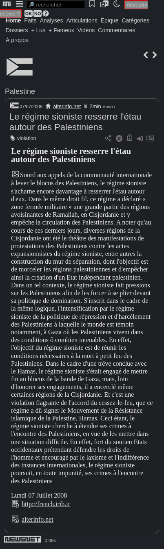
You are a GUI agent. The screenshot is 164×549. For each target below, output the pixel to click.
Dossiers (17, 30)
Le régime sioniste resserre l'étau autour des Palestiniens (75, 121)
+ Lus (38, 30)
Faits (30, 20)
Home (13, 20)
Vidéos (86, 30)
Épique (110, 20)
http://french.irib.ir (46, 503)
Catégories (135, 20)
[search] (56, 5)
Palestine (20, 91)
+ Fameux (61, 30)
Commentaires (116, 30)
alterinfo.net (67, 106)
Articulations (82, 20)
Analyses (51, 20)
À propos (17, 40)
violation (26, 138)
